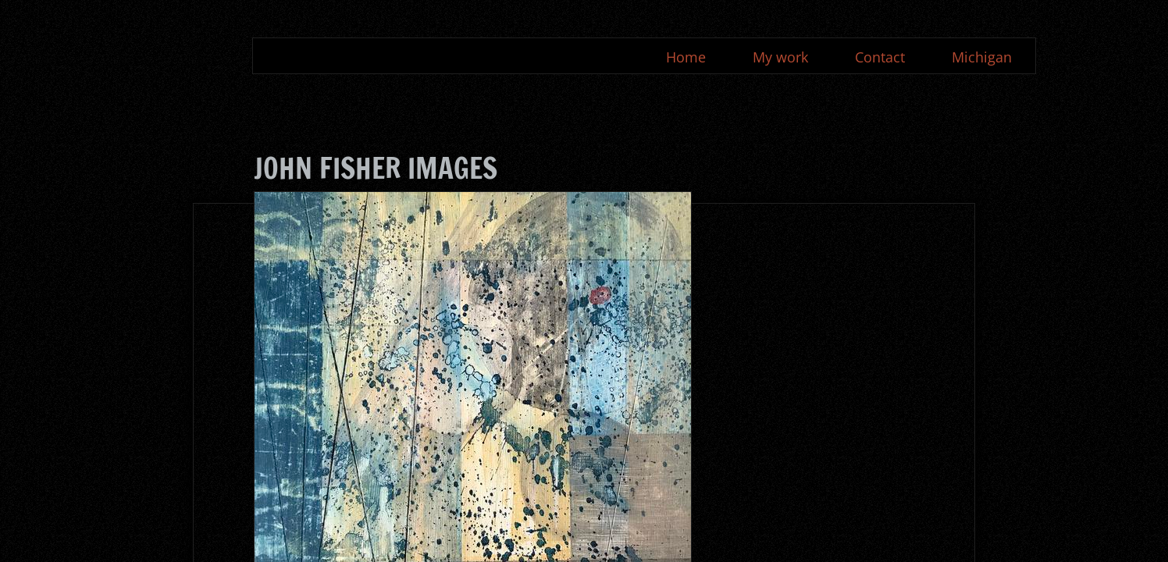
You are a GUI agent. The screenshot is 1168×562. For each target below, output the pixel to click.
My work (780, 57)
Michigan (982, 57)
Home (686, 57)
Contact (880, 57)
